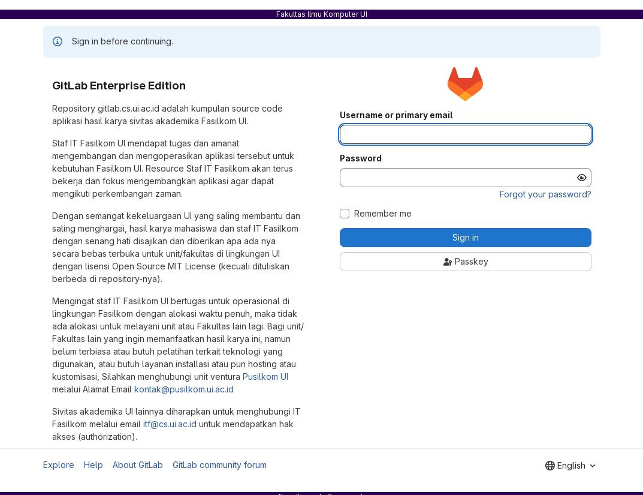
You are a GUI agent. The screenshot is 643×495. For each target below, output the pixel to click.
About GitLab (138, 465)
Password (361, 158)
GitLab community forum (220, 465)
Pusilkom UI (265, 376)
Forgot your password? (545, 194)
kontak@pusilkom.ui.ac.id (184, 389)
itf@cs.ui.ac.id (170, 424)
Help (93, 465)
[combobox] (570, 465)
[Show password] (581, 177)
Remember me (383, 213)
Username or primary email (396, 115)
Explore (58, 465)
